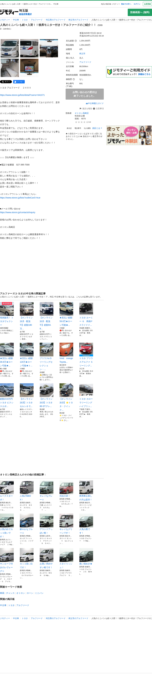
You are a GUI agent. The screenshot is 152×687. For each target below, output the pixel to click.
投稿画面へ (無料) (140, 12)
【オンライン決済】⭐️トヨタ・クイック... (66, 397)
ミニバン (39, 593)
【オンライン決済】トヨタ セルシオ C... (27, 395)
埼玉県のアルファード (56, 20)
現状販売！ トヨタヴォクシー (7, 314)
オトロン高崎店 (82, 113)
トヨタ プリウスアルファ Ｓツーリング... (86, 355)
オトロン (20, 593)
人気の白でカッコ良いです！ (7, 526)
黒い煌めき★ (86, 556)
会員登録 (147, 4)
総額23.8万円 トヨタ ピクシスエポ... (7, 395)
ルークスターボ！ (7, 490)
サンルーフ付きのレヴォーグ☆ (7, 560)
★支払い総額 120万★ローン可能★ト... (27, 355)
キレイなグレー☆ (46, 490)
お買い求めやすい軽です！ (46, 558)
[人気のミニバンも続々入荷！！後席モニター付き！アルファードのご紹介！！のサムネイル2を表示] (29, 48)
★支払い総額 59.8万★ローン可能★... (66, 314)
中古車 (16, 20)
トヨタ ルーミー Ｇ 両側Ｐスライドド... (86, 314)
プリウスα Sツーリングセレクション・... (46, 356)
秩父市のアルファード (78, 20)
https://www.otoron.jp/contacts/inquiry (17, 212)
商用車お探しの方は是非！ (86, 490)
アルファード (37, 20)
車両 (2, 593)
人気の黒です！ (86, 524)
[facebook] (19, 81)
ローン (30, 593)
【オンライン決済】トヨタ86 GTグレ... (46, 395)
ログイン (137, 4)
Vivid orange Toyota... (66, 353)
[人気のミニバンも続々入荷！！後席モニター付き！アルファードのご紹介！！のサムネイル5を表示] (29, 68)
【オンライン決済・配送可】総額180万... (27, 316)
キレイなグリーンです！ (66, 524)
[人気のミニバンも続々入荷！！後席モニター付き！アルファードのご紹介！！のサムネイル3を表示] (49, 48)
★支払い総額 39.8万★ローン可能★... (7, 355)
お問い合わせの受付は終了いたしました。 (84, 94)
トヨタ (25, 20)
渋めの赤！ (66, 488)
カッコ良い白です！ (27, 558)
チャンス (10, 593)
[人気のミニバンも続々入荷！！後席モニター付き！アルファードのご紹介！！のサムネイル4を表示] (10, 68)
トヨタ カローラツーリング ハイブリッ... (86, 395)
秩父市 (82, 53)
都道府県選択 (25, 14)
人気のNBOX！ (27, 490)
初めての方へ (126, 4)
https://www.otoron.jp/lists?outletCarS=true (20, 197)
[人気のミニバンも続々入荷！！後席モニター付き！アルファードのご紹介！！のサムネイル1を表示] (10, 48)
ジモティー (5, 20)
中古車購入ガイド (95, 103)
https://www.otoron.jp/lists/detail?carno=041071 (22, 95)
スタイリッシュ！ (66, 558)
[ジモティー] (9, 12)
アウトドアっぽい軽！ (46, 524)
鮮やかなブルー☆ (27, 524)
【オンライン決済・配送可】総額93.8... (46, 316)
